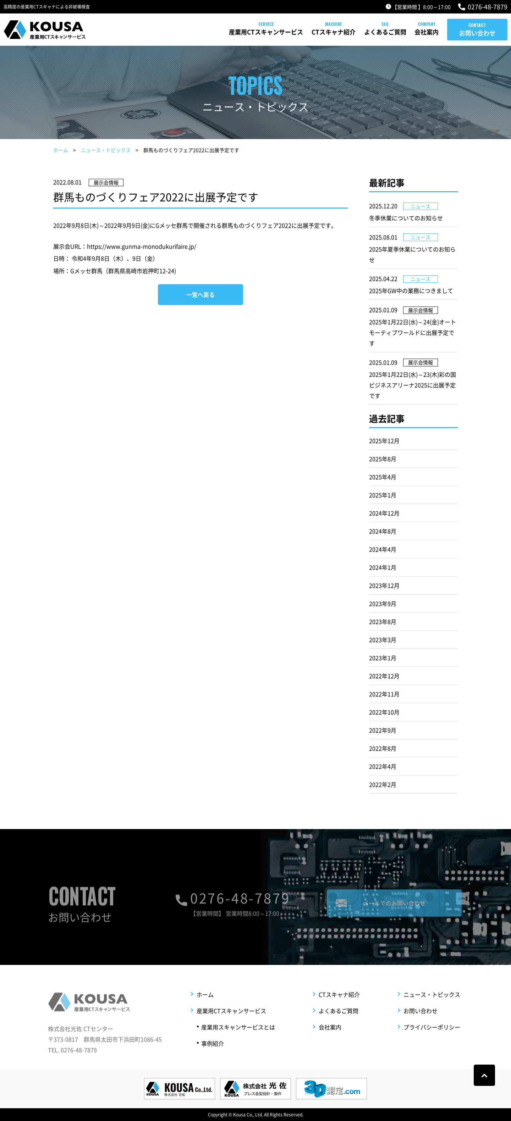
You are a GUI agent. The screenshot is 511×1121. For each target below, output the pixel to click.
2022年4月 (382, 766)
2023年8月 (382, 621)
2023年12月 (384, 585)
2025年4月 (382, 477)
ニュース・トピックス (106, 151)
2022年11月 (384, 694)
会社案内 (413, 31)
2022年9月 (382, 730)
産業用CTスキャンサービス (211, 31)
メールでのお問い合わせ (394, 909)
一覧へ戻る (200, 294)
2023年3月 (382, 639)
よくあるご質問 (357, 31)
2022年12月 (384, 676)
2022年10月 (384, 712)
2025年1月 (382, 495)
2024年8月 (382, 531)
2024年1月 (382, 567)
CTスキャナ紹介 (292, 31)
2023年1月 (382, 657)
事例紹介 (212, 1055)
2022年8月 (382, 748)
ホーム (60, 151)
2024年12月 (384, 513)
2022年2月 (382, 784)
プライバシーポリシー (431, 1039)
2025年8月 (382, 458)
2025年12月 (384, 440)
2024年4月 (382, 549)
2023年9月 (382, 603)
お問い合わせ (477, 32)
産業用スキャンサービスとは (238, 1039)
